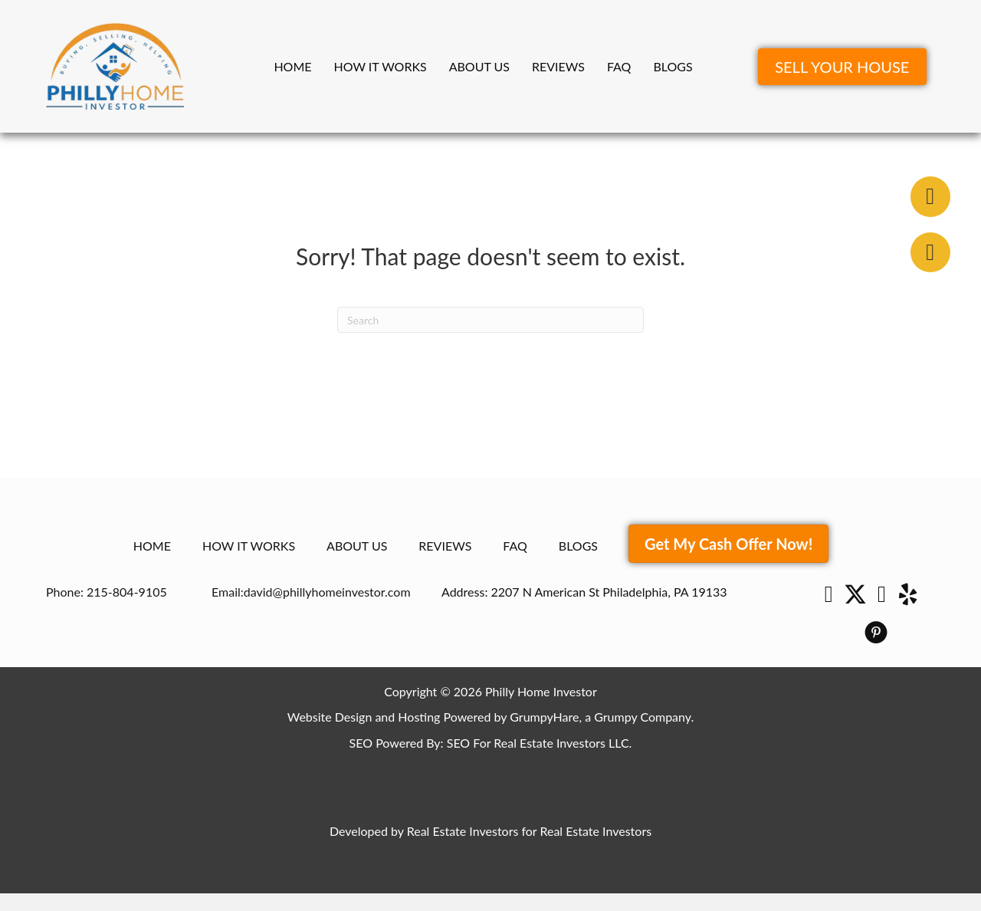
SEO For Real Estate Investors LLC (538, 742)
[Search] (490, 320)
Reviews (558, 66)
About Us (479, 66)
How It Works (380, 66)
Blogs (672, 66)
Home (292, 66)
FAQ (619, 66)
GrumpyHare (544, 716)
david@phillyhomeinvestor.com (327, 591)
